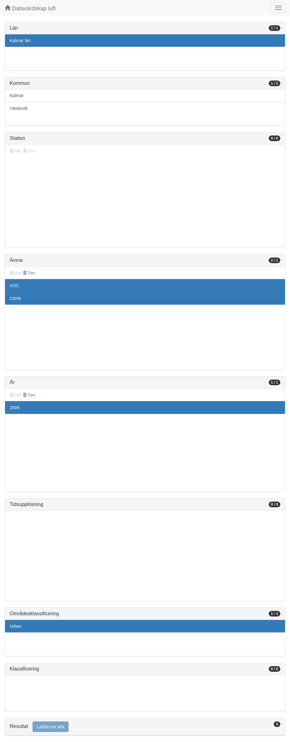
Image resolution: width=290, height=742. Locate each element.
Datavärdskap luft (30, 8)
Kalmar (16, 95)
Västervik (19, 108)
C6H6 (15, 298)
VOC (14, 285)
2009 (14, 407)
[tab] (145, 726)
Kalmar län (20, 40)
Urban (16, 626)
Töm (29, 273)
